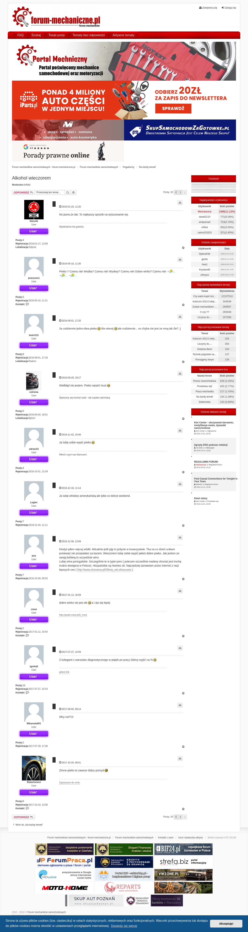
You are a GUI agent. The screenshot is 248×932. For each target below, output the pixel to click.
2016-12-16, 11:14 (70, 487)
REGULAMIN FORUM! (206, 461)
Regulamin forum (215, 465)
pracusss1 (34, 278)
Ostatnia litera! (204, 349)
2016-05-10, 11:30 (70, 263)
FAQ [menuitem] (20, 35)
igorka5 (34, 666)
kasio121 (34, 335)
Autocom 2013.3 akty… (205, 301)
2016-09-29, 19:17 (70, 377)
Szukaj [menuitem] (36, 35)
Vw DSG (199, 448)
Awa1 (205, 264)
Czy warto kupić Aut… (204, 296)
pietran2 (199, 484)
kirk (34, 555)
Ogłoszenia (211, 431)
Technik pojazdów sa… (205, 354)
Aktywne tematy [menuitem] (123, 35)
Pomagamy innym (204, 359)
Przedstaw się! (204, 386)
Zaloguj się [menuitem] (228, 7)
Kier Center (200, 431)
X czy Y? (204, 312)
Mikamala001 (34, 723)
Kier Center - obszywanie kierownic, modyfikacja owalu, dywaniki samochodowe (214, 425)
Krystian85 (204, 269)
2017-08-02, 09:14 (70, 709)
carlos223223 (205, 232)
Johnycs (204, 275)
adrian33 (34, 449)
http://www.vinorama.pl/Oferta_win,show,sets (104, 569)
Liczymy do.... (204, 317)
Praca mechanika (205, 391)
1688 (222, 211)
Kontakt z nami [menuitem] (165, 837)
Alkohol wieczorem (31, 177)
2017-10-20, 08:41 (70, 762)
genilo (205, 259)
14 (24, 685)
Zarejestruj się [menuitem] (208, 7)
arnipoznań (204, 222)
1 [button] (180, 192)
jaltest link (64, 672)
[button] (176, 192)
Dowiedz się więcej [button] (124, 926)
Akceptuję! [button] (226, 923)
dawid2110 (204, 216)
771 (222, 216)
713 (222, 222)
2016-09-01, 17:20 (70, 320)
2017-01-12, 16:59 (70, 594)
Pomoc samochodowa (204, 381)
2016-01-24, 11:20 (70, 206)
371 (222, 232)
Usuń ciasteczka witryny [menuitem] (190, 837)
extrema (33, 392)
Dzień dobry (201, 498)
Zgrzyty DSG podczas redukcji (211, 445)
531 (222, 227)
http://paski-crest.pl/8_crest (73, 615)
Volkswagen (209, 448)
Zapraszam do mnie (69, 782)
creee (34, 609)
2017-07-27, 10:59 (70, 651)
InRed (27, 184)
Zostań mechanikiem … (204, 306)
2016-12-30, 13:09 (70, 541)
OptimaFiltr (204, 254)
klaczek (34, 221)
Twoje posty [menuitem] (56, 35)
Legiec (34, 502)
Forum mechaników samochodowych (47, 912)
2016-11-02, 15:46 (70, 434)
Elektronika (204, 402)
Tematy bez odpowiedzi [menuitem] (89, 35)
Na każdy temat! (204, 396)
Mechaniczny (204, 211)
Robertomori (34, 782)
